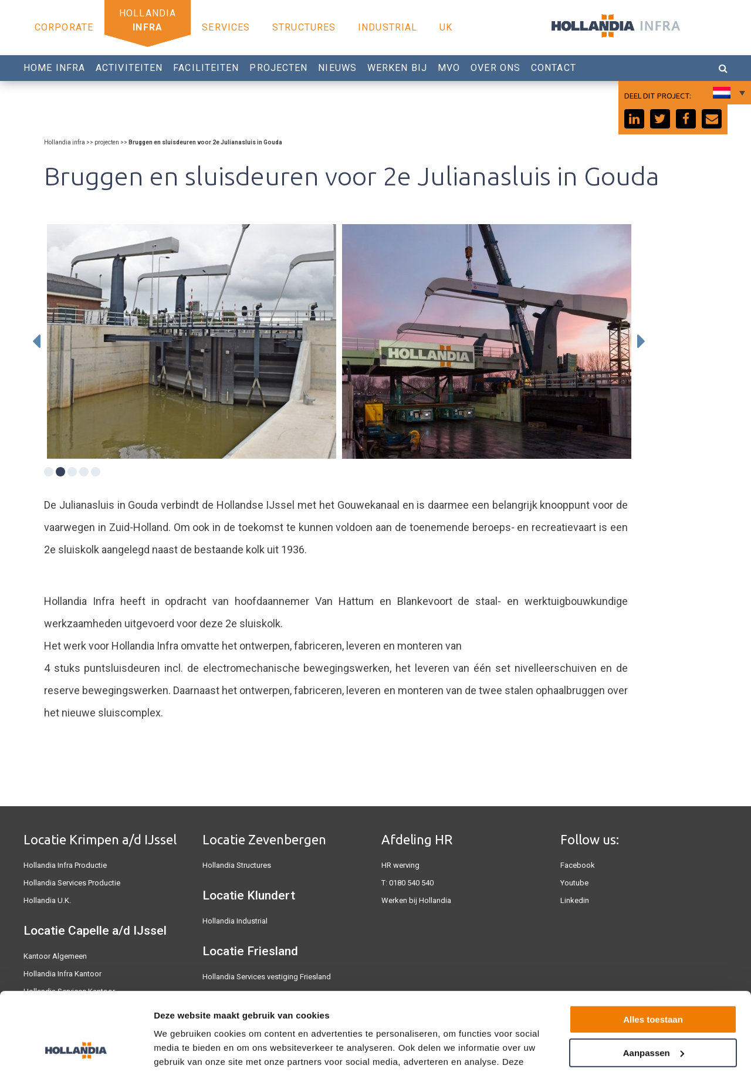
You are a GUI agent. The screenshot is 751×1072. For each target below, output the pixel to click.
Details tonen (181, 1049)
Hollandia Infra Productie (65, 865)
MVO (449, 67)
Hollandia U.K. (47, 900)
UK (445, 27)
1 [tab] (48, 471)
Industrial (387, 27)
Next (641, 341)
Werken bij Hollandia (416, 900)
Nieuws (337, 67)
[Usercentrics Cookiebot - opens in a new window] (76, 1049)
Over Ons (495, 67)
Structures (304, 27)
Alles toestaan (653, 946)
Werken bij (397, 67)
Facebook (577, 865)
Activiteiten (129, 67)
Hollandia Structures (236, 865)
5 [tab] (95, 471)
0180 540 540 (411, 882)
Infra (148, 27)
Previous (36, 341)
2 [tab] (60, 471)
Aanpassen (653, 979)
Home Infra (54, 67)
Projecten (278, 67)
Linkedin (574, 900)
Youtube (574, 882)
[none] (727, 92)
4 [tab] (84, 471)
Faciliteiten (206, 67)
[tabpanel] (191, 341)
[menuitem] (727, 92)
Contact (553, 67)
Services (226, 27)
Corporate (64, 27)
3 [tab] (72, 471)
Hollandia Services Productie (71, 882)
